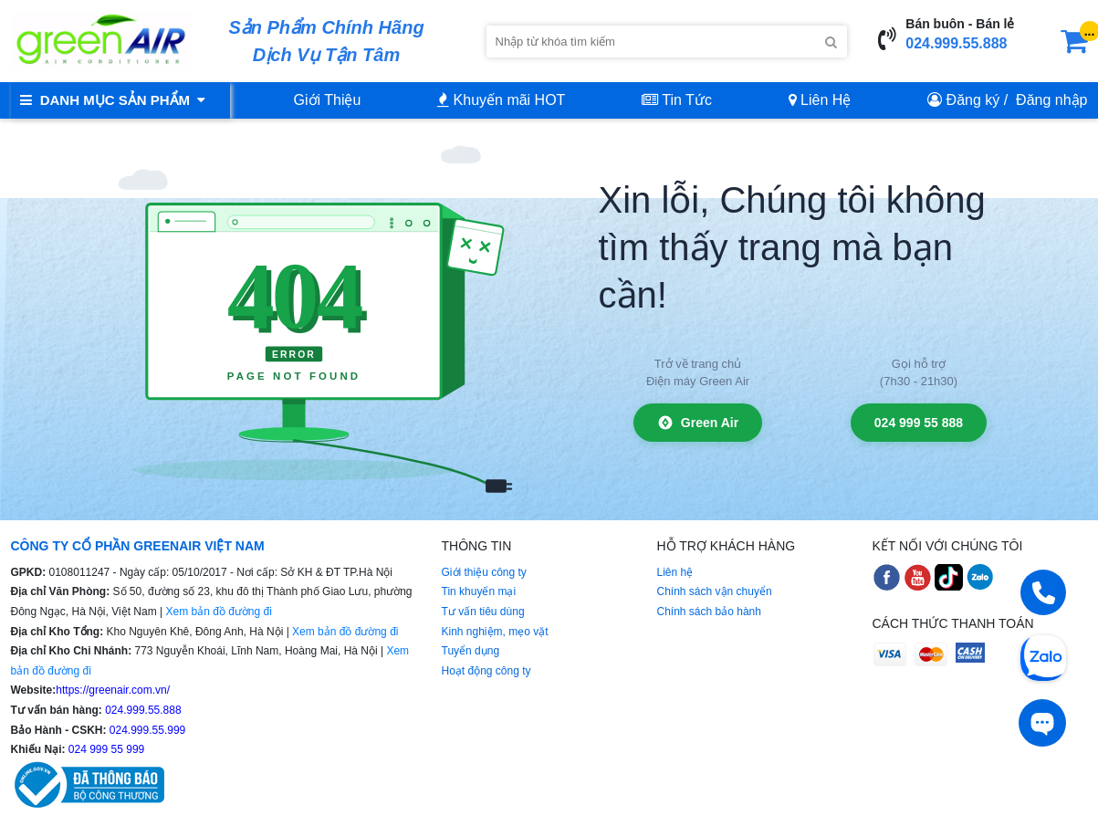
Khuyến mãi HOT (501, 100)
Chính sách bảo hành (709, 611)
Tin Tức (677, 100)
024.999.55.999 (146, 730)
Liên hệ (675, 572)
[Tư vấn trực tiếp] (1042, 723)
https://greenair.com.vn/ (113, 690)
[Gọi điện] (1043, 592)
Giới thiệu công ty (484, 572)
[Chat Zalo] (1043, 656)
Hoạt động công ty (486, 670)
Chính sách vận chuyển (714, 591)
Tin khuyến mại (479, 591)
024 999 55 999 (105, 749)
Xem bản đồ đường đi (218, 611)
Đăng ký (973, 100)
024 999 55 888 (918, 422)
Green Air (697, 422)
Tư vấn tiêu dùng (483, 611)
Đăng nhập (1051, 100)
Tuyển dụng (471, 650)
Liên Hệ (820, 100)
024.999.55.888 (956, 43)
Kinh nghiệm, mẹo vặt (495, 631)
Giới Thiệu (327, 100)
